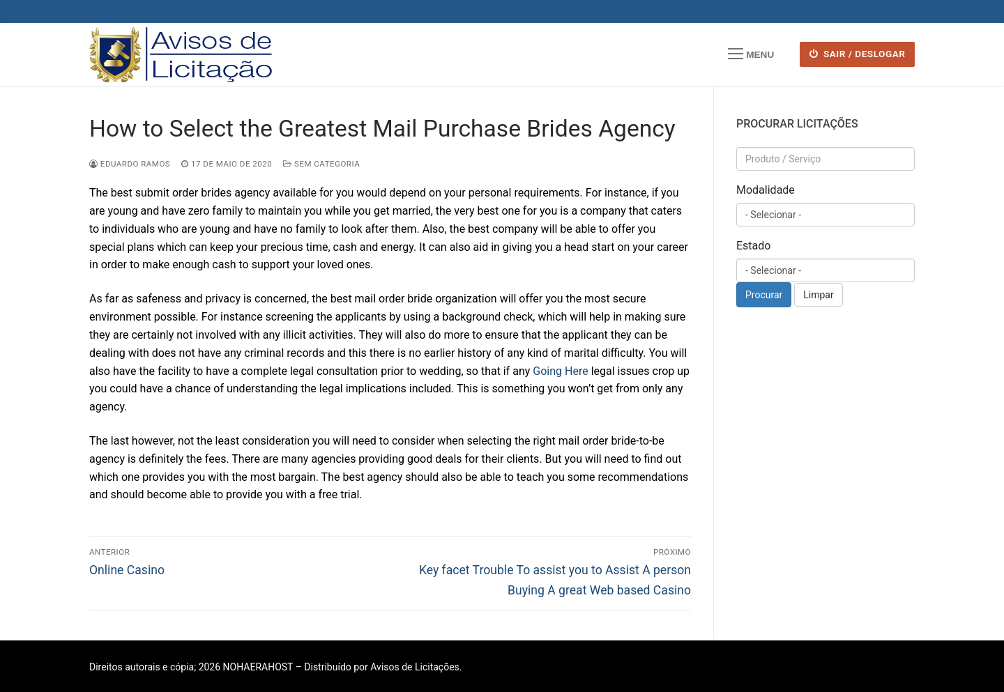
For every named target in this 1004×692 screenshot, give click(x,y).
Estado (753, 245)
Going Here (560, 371)
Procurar (763, 294)
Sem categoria (321, 164)
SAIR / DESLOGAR (857, 53)
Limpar (818, 294)
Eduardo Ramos (129, 164)
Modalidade (765, 190)
